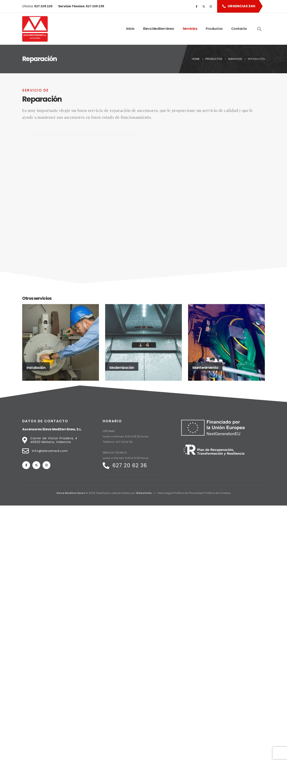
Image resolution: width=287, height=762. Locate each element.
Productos (214, 28)
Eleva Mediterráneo (158, 28)
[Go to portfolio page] (60, 342)
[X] (204, 6)
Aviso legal (165, 493)
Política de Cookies (218, 493)
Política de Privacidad (188, 493)
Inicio (130, 28)
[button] (238, 6)
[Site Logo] (35, 29)
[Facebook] (196, 6)
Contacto (239, 28)
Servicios (190, 28)
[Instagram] (211, 6)
